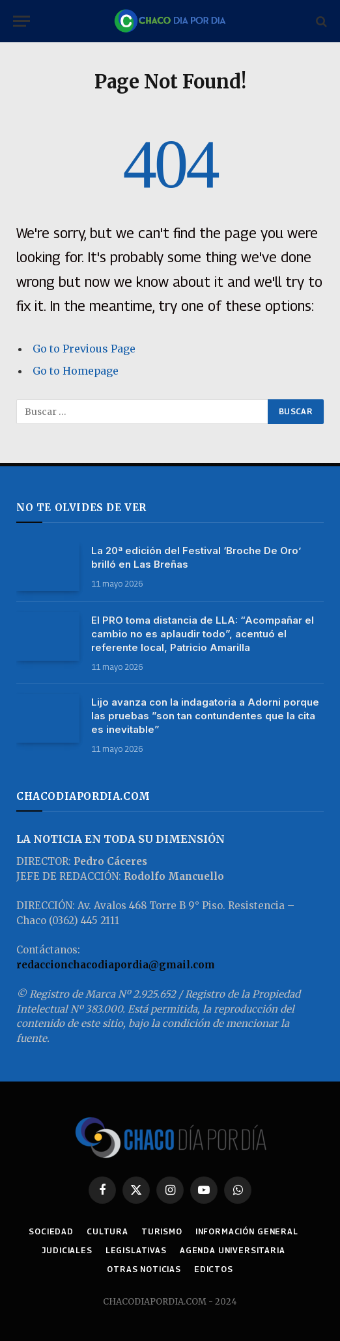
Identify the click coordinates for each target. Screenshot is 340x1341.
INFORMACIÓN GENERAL (246, 1231)
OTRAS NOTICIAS (144, 1269)
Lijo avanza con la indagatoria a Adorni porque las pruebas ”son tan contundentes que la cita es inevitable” (205, 716)
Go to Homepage (76, 370)
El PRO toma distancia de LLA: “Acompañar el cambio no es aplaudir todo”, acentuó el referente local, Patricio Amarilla (202, 634)
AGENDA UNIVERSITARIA (232, 1250)
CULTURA (107, 1231)
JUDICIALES (67, 1250)
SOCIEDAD (51, 1231)
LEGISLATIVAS (136, 1250)
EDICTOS (213, 1269)
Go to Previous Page (84, 348)
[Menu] (21, 21)
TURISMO (161, 1231)
